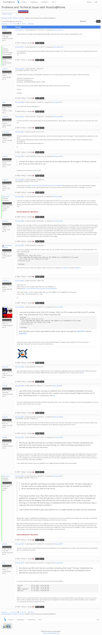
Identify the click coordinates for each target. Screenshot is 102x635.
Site (54, 2)
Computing (34, 2)
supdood (5, 117)
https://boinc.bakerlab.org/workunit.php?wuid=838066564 (45, 185)
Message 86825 (19, 156)
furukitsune (5, 132)
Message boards (6, 18)
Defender (5, 367)
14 (13, 24)
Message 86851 (19, 281)
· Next (32, 24)
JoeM (3, 102)
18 (22, 24)
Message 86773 (19, 47)
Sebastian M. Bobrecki (7, 246)
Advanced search (7, 14)
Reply (37, 43)
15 (16, 24)
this (83, 373)
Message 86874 (19, 544)
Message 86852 (19, 307)
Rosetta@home (9, 2)
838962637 (77, 268)
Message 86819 (19, 116)
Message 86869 (19, 386)
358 (29, 24)
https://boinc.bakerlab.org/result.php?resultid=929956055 (40, 288)
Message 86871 (19, 437)
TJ (2, 47)
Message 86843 (19, 196)
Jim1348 (4, 30)
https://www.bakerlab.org (51, 633)
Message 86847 (19, 245)
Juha (3, 563)
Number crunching (18, 18)
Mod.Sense (5, 196)
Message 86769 (58, 47)
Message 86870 (19, 417)
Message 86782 (19, 69)
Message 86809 (19, 102)
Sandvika (5, 180)
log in (20, 21)
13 (11, 24)
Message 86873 (19, 476)
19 (25, 24)
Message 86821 (19, 132)
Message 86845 (19, 221)
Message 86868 (19, 367)
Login (96, 2)
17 (20, 24)
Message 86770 (58, 30)
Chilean (6, 307)
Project (24, 2)
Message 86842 (19, 180)
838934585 (66, 268)
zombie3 (4, 69)
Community (45, 2)
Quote (42, 43)
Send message (7, 33)
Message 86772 (19, 30)
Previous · (4, 24)
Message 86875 (19, 563)
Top (98, 619)
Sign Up (89, 2)
